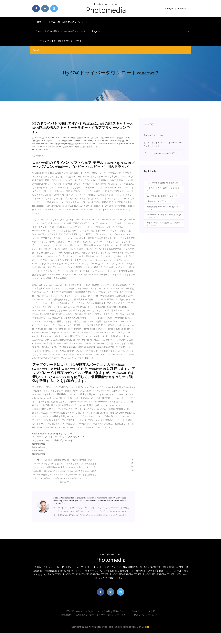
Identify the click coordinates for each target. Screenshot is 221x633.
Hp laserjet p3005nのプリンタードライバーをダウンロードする (93, 614)
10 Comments (40, 149)
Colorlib (146, 627)
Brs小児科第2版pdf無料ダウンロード (162, 196)
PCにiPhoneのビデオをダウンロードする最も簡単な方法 (95, 611)
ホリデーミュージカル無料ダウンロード (52, 440)
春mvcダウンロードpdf (154, 135)
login (169, 8)
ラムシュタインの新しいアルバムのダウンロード (60, 31)
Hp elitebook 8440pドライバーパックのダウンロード (164, 216)
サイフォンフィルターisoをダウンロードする (59, 41)
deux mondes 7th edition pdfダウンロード (53, 433)
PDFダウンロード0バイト (147, 614)
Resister (182, 8)
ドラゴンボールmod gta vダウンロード (68, 21)
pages (96, 31)
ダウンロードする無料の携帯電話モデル (163, 183)
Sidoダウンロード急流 (143, 611)
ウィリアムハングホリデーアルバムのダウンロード (58, 437)
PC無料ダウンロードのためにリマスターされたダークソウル (163, 224)
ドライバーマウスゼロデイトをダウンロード (163, 189)
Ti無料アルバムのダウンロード (159, 201)
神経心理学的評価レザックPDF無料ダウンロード (164, 208)
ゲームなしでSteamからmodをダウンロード (163, 153)
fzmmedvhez (38, 443)
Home (38, 21)
